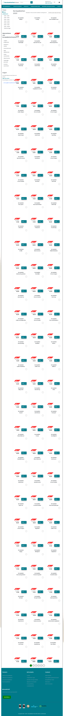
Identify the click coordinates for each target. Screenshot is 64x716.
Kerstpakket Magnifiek (37, 527)
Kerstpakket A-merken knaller (37, 504)
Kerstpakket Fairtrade (54, 180)
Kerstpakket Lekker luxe (37, 365)
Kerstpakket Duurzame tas (21, 296)
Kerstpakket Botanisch (21, 226)
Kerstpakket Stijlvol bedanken (54, 250)
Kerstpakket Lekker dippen (21, 111)
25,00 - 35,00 (6, 17)
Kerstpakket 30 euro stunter (37, 296)
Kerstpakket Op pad (21, 412)
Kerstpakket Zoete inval (37, 134)
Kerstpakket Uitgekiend (54, 550)
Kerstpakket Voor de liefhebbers (53, 319)
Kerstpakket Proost (37, 435)
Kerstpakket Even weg (54, 296)
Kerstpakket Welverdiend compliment (53, 620)
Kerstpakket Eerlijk (21, 250)
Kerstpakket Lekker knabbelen (21, 365)
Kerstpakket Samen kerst (21, 620)
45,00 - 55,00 (7, 21)
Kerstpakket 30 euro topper (53, 273)
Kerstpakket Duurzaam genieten (20, 574)
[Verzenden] (31, 2)
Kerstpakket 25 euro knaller (21, 180)
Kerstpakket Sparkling (54, 134)
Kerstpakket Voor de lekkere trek (53, 18)
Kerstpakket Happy (21, 550)
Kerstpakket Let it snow (21, 643)
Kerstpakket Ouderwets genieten (20, 273)
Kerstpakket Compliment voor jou (37, 88)
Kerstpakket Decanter (37, 180)
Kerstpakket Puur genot (21, 203)
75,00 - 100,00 (7, 26)
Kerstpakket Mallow (21, 18)
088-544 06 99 (48, 675)
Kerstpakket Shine (54, 388)
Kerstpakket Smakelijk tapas (20, 458)
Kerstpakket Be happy (54, 64)
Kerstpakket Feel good (54, 412)
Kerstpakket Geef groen (54, 458)
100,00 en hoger (7, 28)
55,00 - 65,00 (7, 23)
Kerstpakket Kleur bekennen (37, 458)
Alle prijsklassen (5, 13)
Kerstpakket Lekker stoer (54, 527)
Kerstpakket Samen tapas (21, 134)
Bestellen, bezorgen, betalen (32, 680)
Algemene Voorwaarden (31, 682)
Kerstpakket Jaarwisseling (21, 342)
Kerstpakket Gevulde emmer (53, 574)
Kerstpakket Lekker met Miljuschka (21, 319)
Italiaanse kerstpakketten (7, 675)
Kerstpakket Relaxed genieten (54, 41)
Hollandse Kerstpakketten (7, 677)
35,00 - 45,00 (6, 19)
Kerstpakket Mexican (21, 88)
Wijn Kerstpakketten (6, 682)
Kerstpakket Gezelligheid (54, 435)
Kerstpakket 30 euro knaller (37, 319)
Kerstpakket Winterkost (21, 481)
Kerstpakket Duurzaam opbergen (53, 504)
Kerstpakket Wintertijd (54, 203)
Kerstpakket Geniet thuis (37, 64)
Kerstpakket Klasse (54, 342)
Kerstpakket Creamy (37, 18)
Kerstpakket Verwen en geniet (37, 574)
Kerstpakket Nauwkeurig (37, 643)
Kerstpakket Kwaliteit (37, 342)
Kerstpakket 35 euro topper (21, 527)
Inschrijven (7, 697)
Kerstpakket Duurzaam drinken (37, 203)
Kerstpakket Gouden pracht (37, 481)
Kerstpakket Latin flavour (37, 412)
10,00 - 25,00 (6, 16)
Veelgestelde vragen (31, 677)
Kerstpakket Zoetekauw (37, 157)
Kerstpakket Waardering (37, 388)
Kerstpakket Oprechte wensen (21, 157)
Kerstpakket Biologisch (37, 550)
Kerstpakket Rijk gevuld (21, 388)
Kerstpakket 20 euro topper (53, 111)
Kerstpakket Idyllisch (54, 365)
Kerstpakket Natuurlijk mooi (21, 435)
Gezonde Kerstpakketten (7, 680)
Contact (28, 675)
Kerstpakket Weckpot (21, 597)
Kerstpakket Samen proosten (37, 620)
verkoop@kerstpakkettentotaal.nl (10, 83)
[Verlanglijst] (55, 2)
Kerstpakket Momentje (21, 64)
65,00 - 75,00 (6, 25)
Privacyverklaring (30, 684)
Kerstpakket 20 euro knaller (37, 111)
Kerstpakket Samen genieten (53, 597)
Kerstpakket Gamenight (21, 41)
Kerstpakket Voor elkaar (53, 643)
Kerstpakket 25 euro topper (53, 157)
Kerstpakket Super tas (21, 504)
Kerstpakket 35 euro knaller (53, 481)
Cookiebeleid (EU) (30, 686)
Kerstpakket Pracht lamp (54, 226)
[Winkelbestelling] (55, 13)
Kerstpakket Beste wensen (37, 250)
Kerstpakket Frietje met (37, 226)
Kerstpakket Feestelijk (37, 273)
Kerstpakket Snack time (54, 88)
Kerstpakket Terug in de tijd (37, 597)
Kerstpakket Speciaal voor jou (37, 41)
